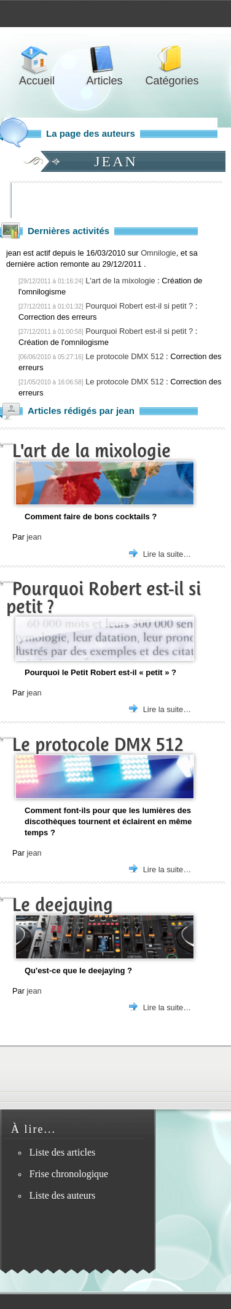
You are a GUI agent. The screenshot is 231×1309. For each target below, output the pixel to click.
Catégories (172, 59)
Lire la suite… (167, 554)
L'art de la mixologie (120, 280)
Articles (104, 59)
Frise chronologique (68, 1174)
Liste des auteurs (62, 1195)
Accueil (37, 59)
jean (33, 536)
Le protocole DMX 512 (124, 356)
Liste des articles (62, 1152)
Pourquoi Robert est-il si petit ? (139, 305)
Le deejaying (62, 904)
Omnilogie (158, 252)
